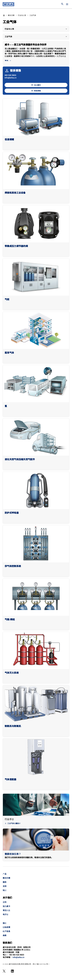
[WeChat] (4, 971)
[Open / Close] (67, 4)
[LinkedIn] (12, 971)
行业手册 (9, 819)
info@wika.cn (10, 77)
